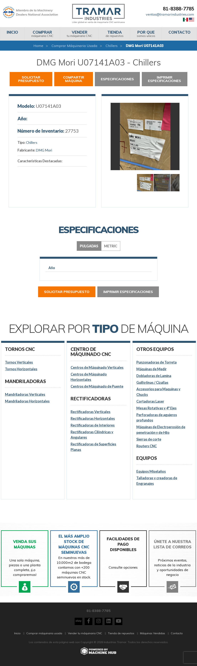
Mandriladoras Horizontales (27, 401)
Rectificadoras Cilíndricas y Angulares (92, 435)
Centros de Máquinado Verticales (97, 367)
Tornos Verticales (19, 362)
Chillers (112, 46)
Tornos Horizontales (21, 369)
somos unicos (146, 34)
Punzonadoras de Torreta (156, 362)
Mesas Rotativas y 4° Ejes (156, 408)
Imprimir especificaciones (164, 79)
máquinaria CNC (42, 34)
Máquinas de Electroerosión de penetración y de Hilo (160, 430)
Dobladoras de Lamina (153, 376)
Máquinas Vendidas (152, 635)
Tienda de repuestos (121, 635)
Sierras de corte (148, 439)
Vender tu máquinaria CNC (85, 635)
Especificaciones (117, 79)
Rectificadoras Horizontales (93, 418)
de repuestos (114, 34)
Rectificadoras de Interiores (93, 425)
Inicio (17, 635)
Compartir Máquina (73, 79)
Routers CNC (146, 446)
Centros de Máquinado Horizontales (89, 377)
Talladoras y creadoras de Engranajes (156, 481)
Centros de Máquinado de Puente (97, 386)
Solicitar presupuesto (31, 79)
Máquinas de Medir (151, 369)
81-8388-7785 (178, 9)
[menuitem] (12, 34)
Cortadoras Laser (150, 401)
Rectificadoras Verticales (90, 412)
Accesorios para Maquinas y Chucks (158, 392)
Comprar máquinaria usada (74, 46)
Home (38, 46)
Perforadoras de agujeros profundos (156, 418)
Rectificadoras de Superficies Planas (93, 447)
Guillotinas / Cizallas (152, 382)
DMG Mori (44, 150)
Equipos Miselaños (151, 471)
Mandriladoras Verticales (25, 394)
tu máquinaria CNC (79, 34)
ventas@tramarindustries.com (170, 14)
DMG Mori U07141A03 (145, 46)
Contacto (177, 635)
